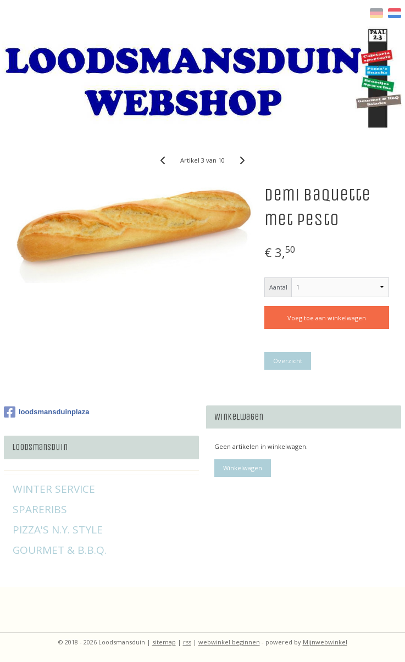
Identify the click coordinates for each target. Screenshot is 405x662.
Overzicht (287, 361)
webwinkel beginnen (229, 642)
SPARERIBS (40, 509)
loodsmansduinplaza (47, 412)
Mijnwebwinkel (325, 642)
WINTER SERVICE (54, 489)
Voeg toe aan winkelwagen (326, 318)
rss (187, 642)
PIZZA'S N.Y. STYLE (58, 529)
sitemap (164, 642)
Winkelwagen (242, 468)
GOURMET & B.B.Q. (60, 550)
